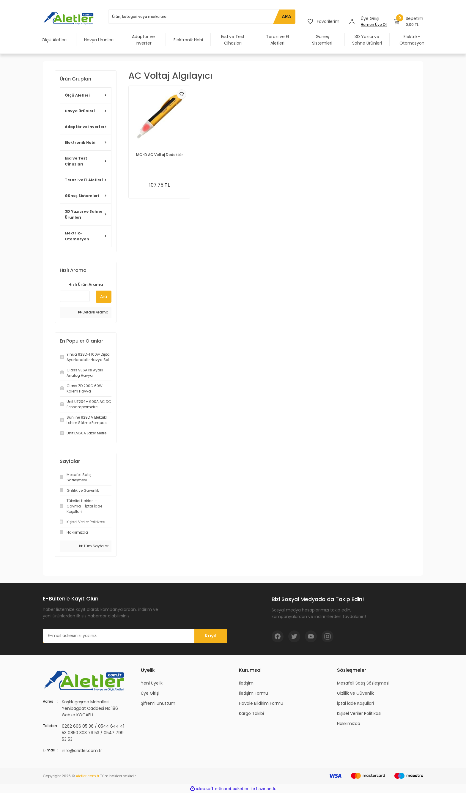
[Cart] (408, 21)
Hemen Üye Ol (374, 24)
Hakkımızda (348, 723)
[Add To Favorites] (181, 94)
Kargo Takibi (251, 713)
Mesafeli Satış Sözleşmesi (363, 683)
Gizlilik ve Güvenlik (355, 693)
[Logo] (69, 18)
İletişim (246, 683)
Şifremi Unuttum (158, 703)
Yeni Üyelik (152, 683)
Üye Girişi (150, 693)
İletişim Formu (253, 693)
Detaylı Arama (93, 312)
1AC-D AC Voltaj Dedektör (159, 154)
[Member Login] (352, 21)
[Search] (201, 17)
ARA (286, 16)
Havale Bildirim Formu (261, 703)
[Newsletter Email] (135, 636)
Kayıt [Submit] (211, 635)
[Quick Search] (75, 296)
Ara (103, 296)
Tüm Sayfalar (93, 545)
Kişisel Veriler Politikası (359, 713)
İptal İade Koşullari (355, 703)
